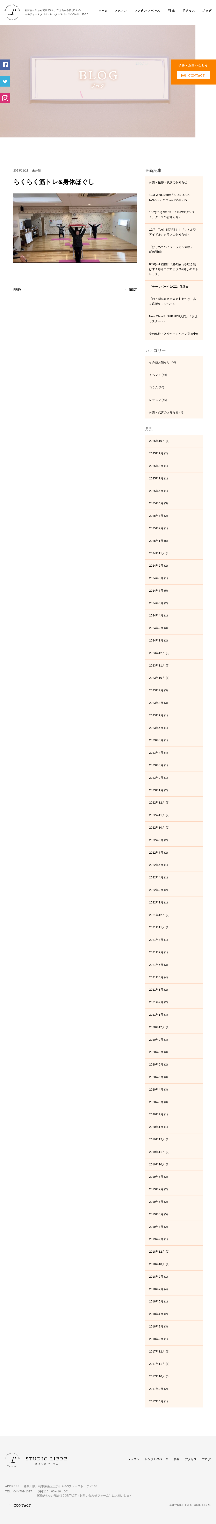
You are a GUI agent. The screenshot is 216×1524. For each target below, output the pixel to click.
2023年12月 (157, 653)
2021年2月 (156, 1002)
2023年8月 (156, 702)
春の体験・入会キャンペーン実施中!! (173, 333)
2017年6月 (156, 1401)
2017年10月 (157, 1376)
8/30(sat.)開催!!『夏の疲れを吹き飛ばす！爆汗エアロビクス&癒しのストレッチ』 (173, 269)
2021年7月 (156, 952)
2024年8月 (156, 578)
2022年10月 (157, 827)
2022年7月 (156, 852)
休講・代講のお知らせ (164, 412)
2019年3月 (156, 1226)
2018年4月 (156, 1314)
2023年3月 (156, 765)
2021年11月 (157, 927)
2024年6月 (156, 603)
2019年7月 (156, 1189)
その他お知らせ (159, 362)
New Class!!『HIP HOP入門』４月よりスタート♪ (173, 319)
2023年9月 (156, 690)
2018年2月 (156, 1339)
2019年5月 (156, 1214)
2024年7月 (156, 590)
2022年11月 (157, 815)
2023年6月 (156, 727)
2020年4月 (156, 1089)
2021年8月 (156, 939)
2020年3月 (156, 1102)
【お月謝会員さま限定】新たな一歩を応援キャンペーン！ (172, 301)
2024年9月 (156, 565)
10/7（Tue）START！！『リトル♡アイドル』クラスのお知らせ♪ (172, 232)
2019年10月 (157, 1164)
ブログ (206, 1459)
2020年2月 (156, 1114)
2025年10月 (157, 440)
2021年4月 (156, 977)
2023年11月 (157, 665)
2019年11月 (157, 1152)
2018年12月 (157, 1251)
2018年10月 (157, 1264)
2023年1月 (156, 790)
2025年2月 (156, 528)
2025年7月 (156, 478)
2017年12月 (157, 1351)
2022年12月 (157, 802)
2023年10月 (157, 677)
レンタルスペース (156, 1459)
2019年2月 (156, 1239)
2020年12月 (157, 1027)
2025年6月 (156, 491)
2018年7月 (156, 1289)
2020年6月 (156, 1064)
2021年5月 (156, 964)
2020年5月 (156, 1077)
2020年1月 (156, 1126)
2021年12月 (157, 915)
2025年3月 (156, 515)
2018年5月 (156, 1301)
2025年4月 (156, 503)
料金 (177, 1459)
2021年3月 (156, 989)
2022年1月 (156, 902)
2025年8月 (156, 466)
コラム (153, 387)
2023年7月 (156, 715)
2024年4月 (156, 615)
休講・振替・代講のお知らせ (168, 182)
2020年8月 (156, 1052)
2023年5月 (156, 740)
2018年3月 (156, 1326)
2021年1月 (156, 1014)
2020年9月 (156, 1039)
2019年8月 (156, 1176)
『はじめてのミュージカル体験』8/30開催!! (171, 249)
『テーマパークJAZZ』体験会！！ (171, 286)
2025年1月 (156, 540)
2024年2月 (156, 628)
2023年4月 (156, 752)
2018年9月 (156, 1276)
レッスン (155, 399)
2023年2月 (156, 777)
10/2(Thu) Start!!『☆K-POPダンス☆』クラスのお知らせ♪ (172, 214)
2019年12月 (157, 1139)
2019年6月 (156, 1201)
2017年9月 (156, 1388)
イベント (155, 374)
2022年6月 (156, 865)
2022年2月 (156, 890)
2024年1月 (156, 640)
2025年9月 (156, 453)
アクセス (191, 1459)
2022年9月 (156, 840)
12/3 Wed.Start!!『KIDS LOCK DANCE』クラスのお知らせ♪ (169, 197)
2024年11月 (157, 553)
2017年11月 (157, 1363)
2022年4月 (156, 877)
